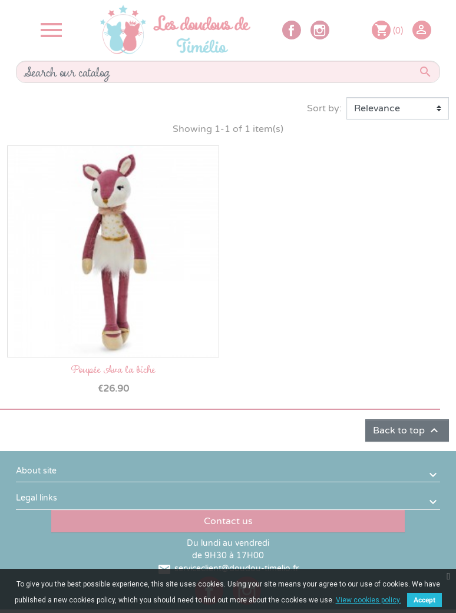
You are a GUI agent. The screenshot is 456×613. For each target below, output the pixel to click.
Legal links (36, 498)
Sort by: (324, 108)
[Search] (228, 72)
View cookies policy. (368, 600)
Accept (424, 600)
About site (36, 471)
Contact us (228, 521)
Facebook (291, 30)
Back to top (407, 430)
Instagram (319, 30)
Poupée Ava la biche (113, 369)
